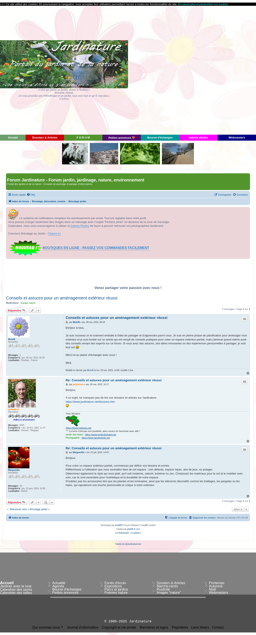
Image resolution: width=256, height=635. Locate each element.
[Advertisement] (217, 70)
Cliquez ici (54, 233)
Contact (218, 627)
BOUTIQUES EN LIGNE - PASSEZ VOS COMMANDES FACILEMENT (96, 248)
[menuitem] (31, 194)
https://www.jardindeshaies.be (100, 434)
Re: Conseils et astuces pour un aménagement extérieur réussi (113, 380)
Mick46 (11, 339)
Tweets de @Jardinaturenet (128, 544)
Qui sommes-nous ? (47, 627)
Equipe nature (28, 303)
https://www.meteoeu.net (78, 428)
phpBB (118, 525)
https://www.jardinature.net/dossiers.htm (90, 401)
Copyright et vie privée (119, 627)
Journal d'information (82, 627)
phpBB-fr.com (133, 529)
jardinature (13, 409)
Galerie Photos (79, 225)
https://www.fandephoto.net (95, 437)
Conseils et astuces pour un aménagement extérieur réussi (62, 298)
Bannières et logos (154, 627)
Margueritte (14, 470)
